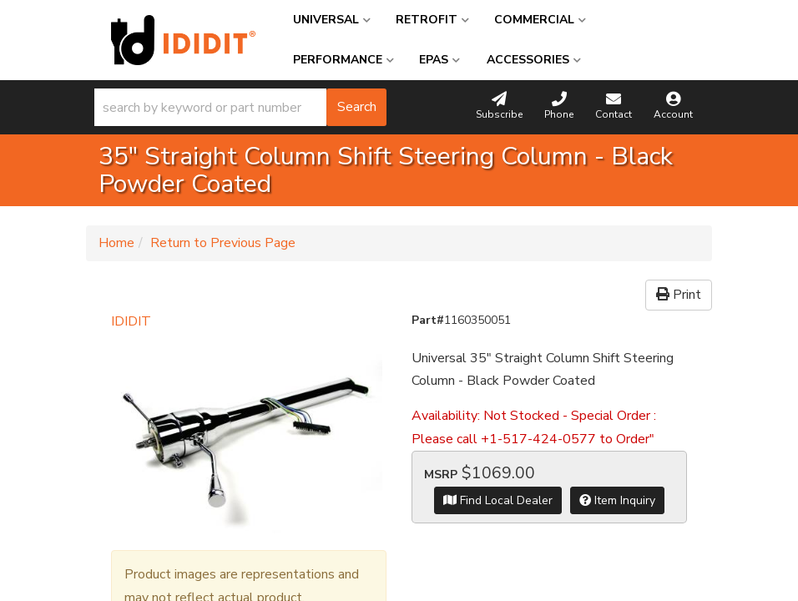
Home (116, 243)
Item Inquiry (617, 500)
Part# (428, 320)
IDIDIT (131, 321)
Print (678, 294)
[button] (240, 107)
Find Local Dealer (498, 500)
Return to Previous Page (222, 243)
